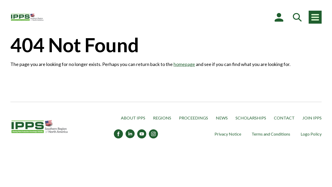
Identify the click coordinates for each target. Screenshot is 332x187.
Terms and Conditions (271, 133)
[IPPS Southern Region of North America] (27, 17)
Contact (284, 117)
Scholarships (251, 117)
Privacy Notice (228, 133)
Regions (162, 117)
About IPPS (133, 117)
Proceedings (193, 117)
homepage (184, 64)
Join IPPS (312, 117)
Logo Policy (311, 133)
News (222, 117)
